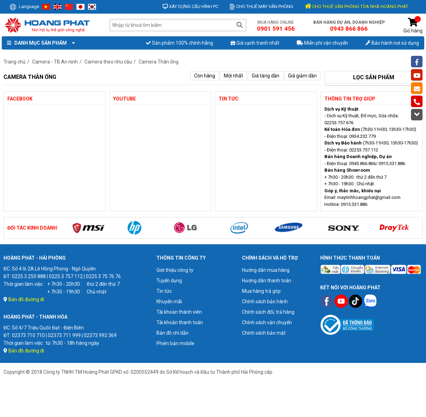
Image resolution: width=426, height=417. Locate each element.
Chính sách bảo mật (264, 333)
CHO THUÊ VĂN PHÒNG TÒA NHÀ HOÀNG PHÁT (356, 6)
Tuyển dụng (169, 280)
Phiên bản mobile (175, 343)
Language (24, 6)
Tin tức (164, 291)
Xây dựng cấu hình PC (190, 6)
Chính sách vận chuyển (267, 322)
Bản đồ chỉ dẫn (172, 333)
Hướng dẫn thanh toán (266, 280)
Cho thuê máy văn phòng (261, 6)
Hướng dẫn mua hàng (265, 270)
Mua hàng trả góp (261, 291)
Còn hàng (204, 76)
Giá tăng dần (265, 76)
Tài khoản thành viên (179, 312)
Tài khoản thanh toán (179, 322)
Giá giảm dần (302, 76)
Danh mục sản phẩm (39, 43)
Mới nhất (233, 76)
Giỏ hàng (413, 25)
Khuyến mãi (169, 301)
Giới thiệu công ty (174, 270)
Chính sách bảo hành (265, 301)
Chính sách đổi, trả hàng (268, 312)
